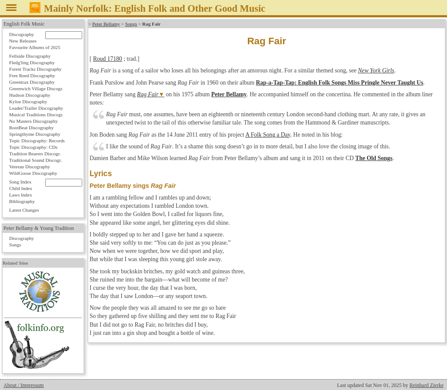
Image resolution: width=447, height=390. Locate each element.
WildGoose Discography (33, 173)
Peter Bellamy (106, 23)
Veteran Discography (29, 166)
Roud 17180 (107, 59)
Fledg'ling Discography (32, 62)
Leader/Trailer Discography (36, 108)
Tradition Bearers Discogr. (35, 153)
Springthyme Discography (34, 134)
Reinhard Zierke (427, 385)
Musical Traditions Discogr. (36, 114)
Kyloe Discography (28, 101)
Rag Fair (147, 94)
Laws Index (20, 194)
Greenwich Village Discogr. (36, 88)
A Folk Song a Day (267, 134)
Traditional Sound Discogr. (35, 160)
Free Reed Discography (32, 75)
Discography (21, 34)
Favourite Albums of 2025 (34, 47)
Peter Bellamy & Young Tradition (38, 228)
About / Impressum (23, 385)
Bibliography (22, 201)
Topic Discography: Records (37, 140)
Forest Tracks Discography (35, 69)
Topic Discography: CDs (33, 147)
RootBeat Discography (31, 127)
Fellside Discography (29, 56)
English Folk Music (24, 24)
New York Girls (376, 70)
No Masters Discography (33, 121)
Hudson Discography (29, 95)
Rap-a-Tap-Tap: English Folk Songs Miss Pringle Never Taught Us (339, 82)
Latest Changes (24, 210)
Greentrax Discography (32, 82)
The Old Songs (373, 158)
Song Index (20, 181)
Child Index (20, 188)
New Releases (23, 40)
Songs (131, 23)
